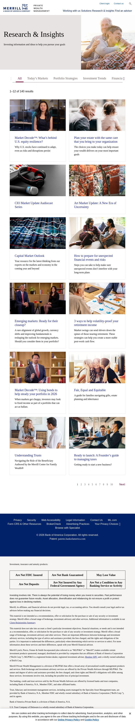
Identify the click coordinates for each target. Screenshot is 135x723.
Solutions (86, 10)
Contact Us (96, 520)
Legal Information (75, 520)
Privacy (18, 520)
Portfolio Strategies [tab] (65, 78)
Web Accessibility (50, 520)
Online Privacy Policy (69, 720)
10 (111, 484)
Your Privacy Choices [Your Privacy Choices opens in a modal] (106, 524)
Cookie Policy (92, 720)
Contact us (119, 3)
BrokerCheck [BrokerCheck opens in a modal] (53, 524)
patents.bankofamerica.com (71, 539)
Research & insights (103, 10)
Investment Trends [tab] (94, 78)
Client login (105, 3)
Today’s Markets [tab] (37, 78)
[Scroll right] (123, 78)
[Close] (130, 713)
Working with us (71, 10)
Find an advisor (123, 10)
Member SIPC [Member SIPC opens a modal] (91, 657)
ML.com (112, 520)
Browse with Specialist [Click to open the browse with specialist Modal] (67, 528)
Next (122, 484)
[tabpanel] (67, 289)
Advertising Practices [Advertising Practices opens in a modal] (77, 524)
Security (31, 520)
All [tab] (20, 78)
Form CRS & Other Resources (24, 524)
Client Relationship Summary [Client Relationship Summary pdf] (22, 623)
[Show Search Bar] (130, 3)
